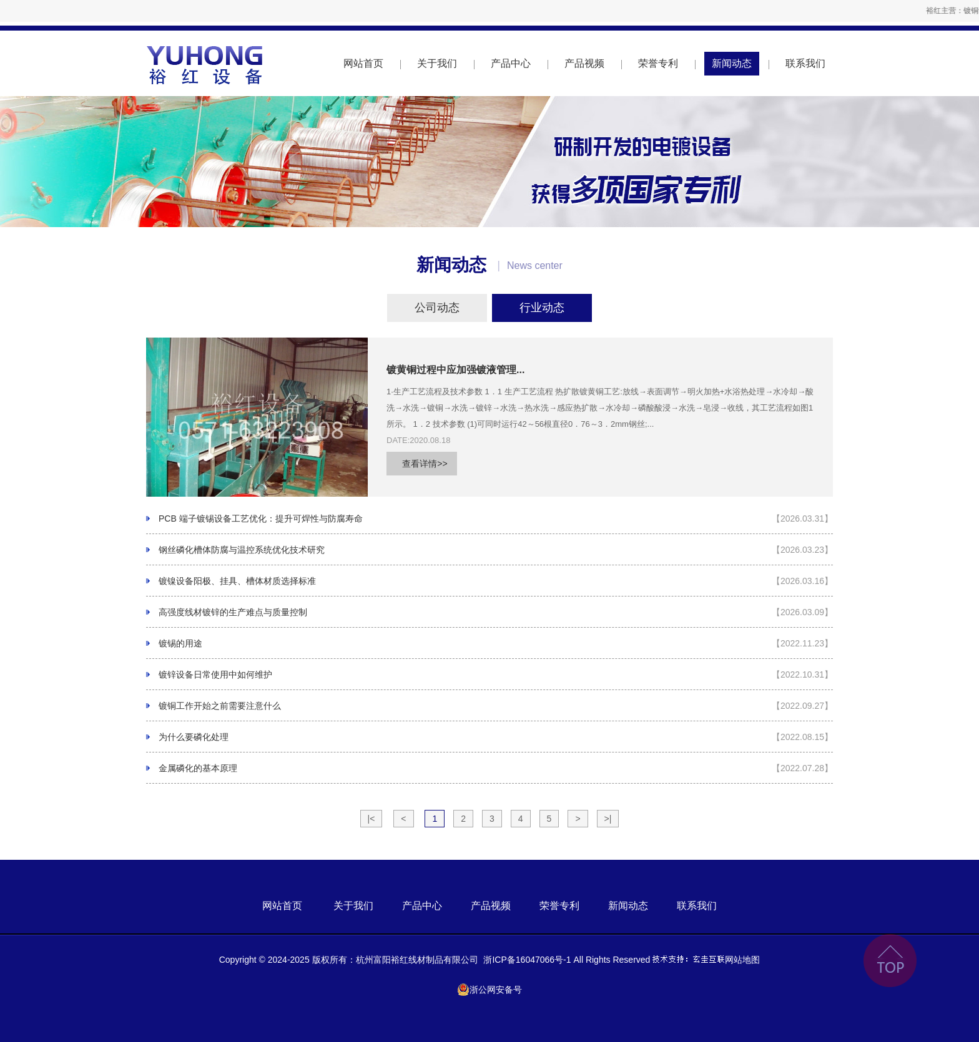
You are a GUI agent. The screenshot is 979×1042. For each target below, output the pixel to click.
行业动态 (541, 307)
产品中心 (511, 63)
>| (608, 819)
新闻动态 (732, 63)
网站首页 (363, 63)
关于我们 (437, 63)
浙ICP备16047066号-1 (527, 960)
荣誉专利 (658, 63)
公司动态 (437, 307)
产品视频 (584, 63)
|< (371, 819)
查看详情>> (424, 464)
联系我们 (805, 63)
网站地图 (742, 960)
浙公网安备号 (489, 989)
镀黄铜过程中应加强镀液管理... (455, 369)
